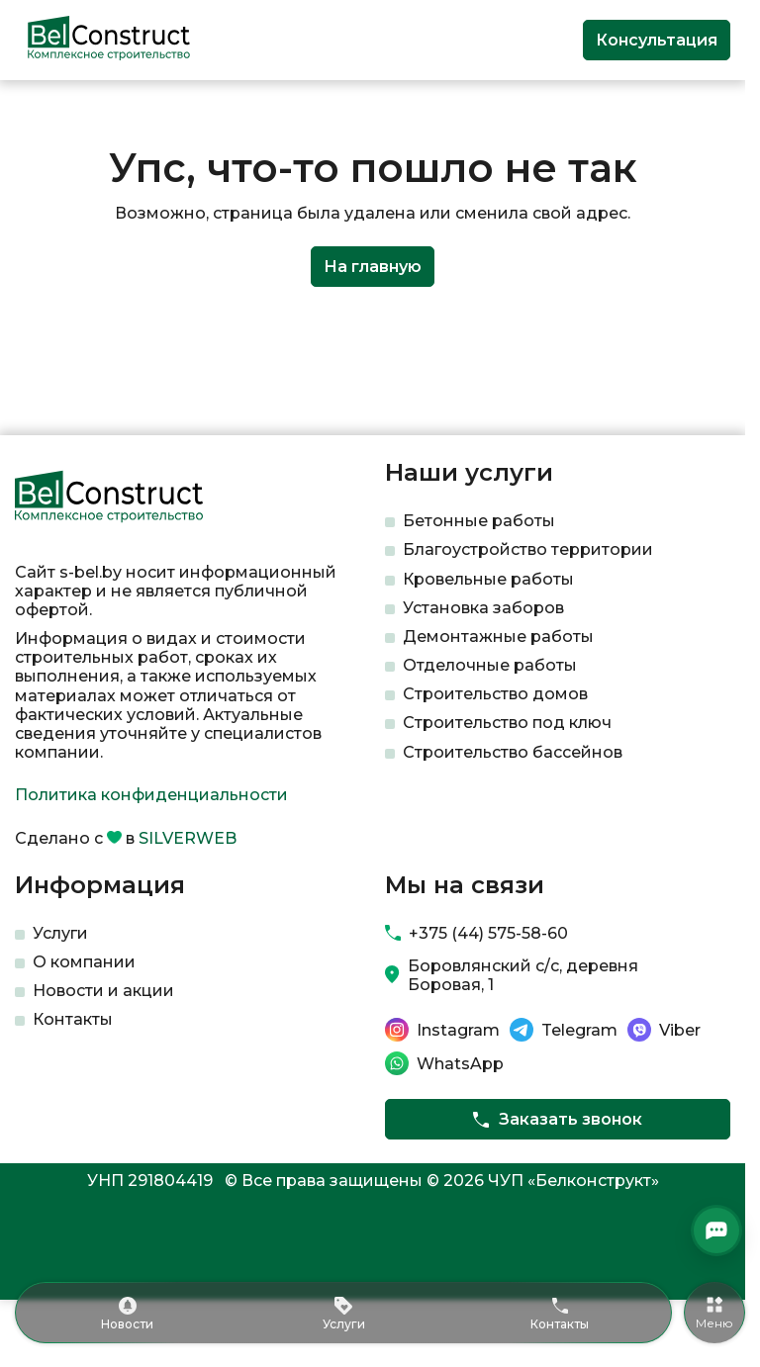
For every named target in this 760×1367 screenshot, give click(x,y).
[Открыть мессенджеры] (716, 1230)
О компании (84, 962)
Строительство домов (495, 693)
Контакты (73, 1019)
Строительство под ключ (507, 722)
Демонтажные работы (498, 636)
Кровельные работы (488, 579)
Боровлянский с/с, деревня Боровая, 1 (523, 975)
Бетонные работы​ (479, 520)
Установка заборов (483, 607)
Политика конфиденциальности (151, 794)
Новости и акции (103, 990)
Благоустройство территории (528, 549)
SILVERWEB (188, 838)
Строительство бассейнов (512, 752)
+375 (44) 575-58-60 (488, 933)
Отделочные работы (490, 665)
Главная (43, 112)
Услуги (60, 933)
